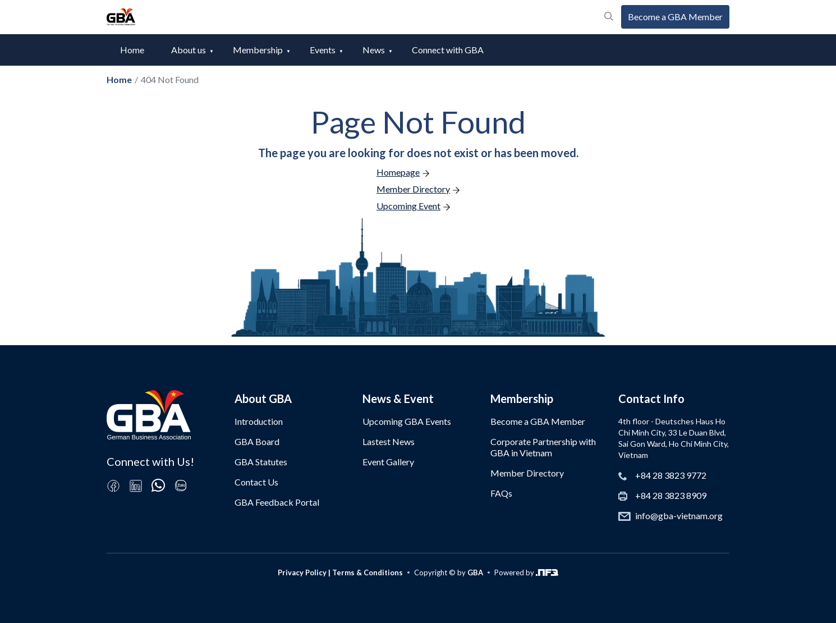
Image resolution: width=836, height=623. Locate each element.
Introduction (259, 421)
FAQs (501, 493)
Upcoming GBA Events (406, 421)
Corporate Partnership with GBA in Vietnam (543, 447)
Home (132, 49)
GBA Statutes (261, 461)
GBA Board (257, 441)
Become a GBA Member (675, 16)
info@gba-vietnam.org (679, 515)
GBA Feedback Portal (277, 502)
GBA (475, 572)
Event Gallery (388, 461)
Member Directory (527, 473)
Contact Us (256, 482)
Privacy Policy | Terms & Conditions (340, 572)
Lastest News (388, 441)
